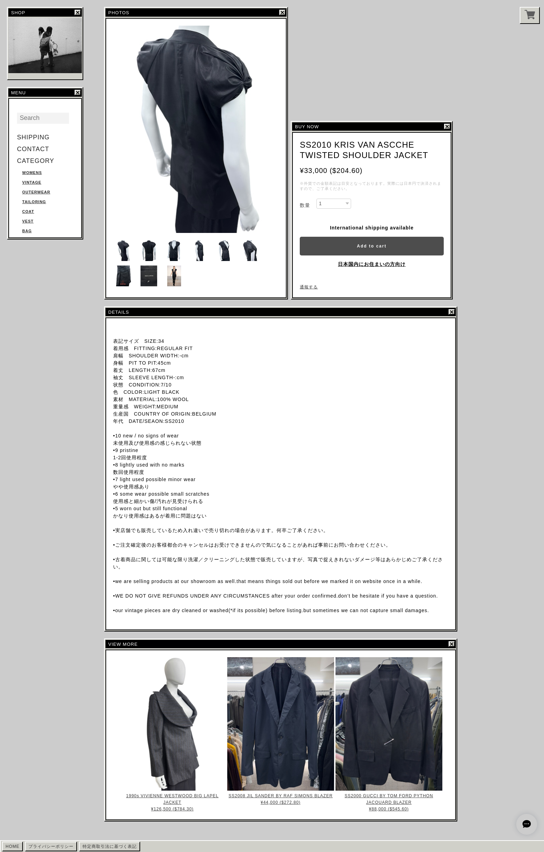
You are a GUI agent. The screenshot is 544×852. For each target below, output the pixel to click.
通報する (309, 287)
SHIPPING (33, 137)
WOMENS (32, 173)
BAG (27, 231)
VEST (28, 221)
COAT (28, 211)
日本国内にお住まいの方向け (372, 264)
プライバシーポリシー (51, 846)
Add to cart (371, 246)
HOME (12, 846)
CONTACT (33, 149)
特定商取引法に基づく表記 (110, 846)
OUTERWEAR (36, 192)
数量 (305, 205)
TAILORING (34, 202)
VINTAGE (31, 182)
